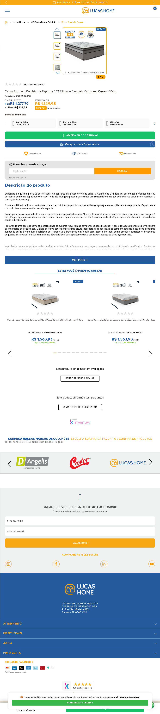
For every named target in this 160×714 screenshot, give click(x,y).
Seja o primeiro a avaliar (80, 378)
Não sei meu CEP (16, 178)
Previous (6, 2)
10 (10, 107)
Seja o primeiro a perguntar (80, 407)
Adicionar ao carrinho (82, 135)
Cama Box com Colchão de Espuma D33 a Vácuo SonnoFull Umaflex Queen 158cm (45, 320)
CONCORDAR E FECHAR (80, 702)
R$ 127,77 (21, 107)
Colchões (61, 439)
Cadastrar (80, 543)
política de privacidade (127, 697)
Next (154, 2)
